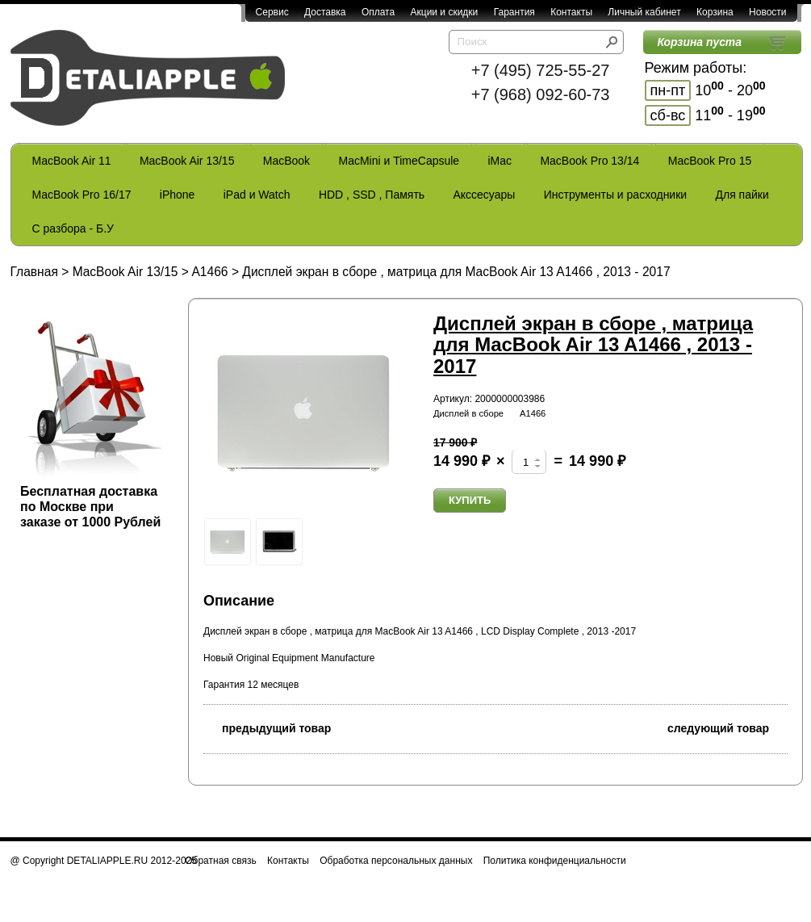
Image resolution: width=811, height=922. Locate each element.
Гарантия (514, 12)
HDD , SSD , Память (371, 194)
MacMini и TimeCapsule (398, 160)
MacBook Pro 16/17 (82, 194)
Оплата (378, 12)
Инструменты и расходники (615, 194)
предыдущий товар (267, 727)
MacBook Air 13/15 (187, 160)
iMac (500, 160)
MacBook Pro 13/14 (589, 160)
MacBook (286, 160)
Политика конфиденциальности (554, 860)
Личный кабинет (644, 12)
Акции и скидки (445, 12)
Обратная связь (220, 860)
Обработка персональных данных (396, 860)
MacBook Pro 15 (710, 160)
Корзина (715, 12)
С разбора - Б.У (73, 228)
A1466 (209, 272)
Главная (34, 272)
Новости (767, 12)
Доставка (325, 12)
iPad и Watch (257, 194)
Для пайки (741, 194)
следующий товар (727, 727)
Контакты (571, 12)
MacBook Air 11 (71, 160)
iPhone (177, 194)
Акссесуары (484, 194)
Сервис (272, 12)
